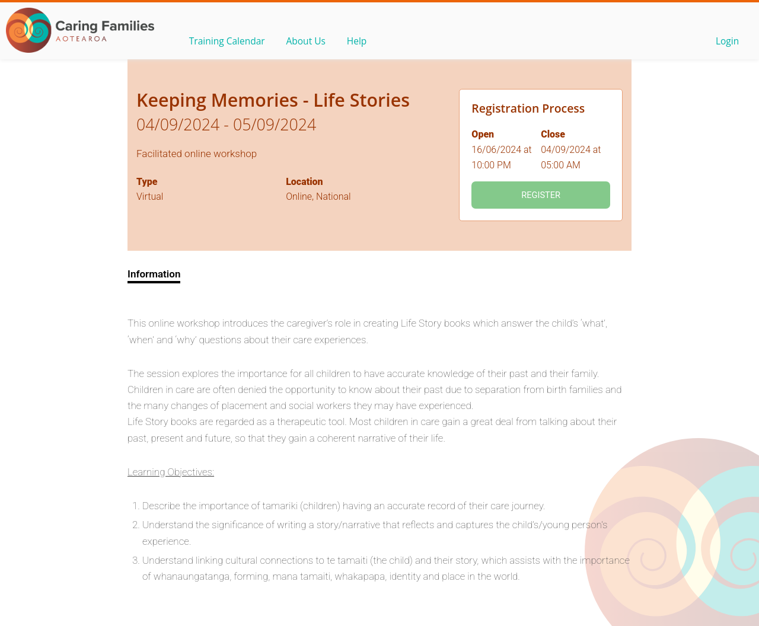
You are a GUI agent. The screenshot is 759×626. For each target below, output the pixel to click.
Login (726, 42)
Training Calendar (228, 42)
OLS (80, 30)
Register (540, 195)
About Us (309, 42)
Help (362, 42)
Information (153, 274)
